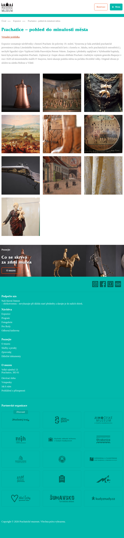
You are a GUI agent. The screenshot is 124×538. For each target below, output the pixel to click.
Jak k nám (6, 386)
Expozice (17, 21)
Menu (117, 7)
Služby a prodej (8, 348)
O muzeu (10, 270)
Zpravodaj (6, 352)
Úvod (3, 21)
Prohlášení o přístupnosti (13, 390)
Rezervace (101, 7)
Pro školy (6, 326)
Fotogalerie (6, 322)
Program (5, 318)
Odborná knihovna (10, 330)
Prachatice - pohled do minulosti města (44, 21)
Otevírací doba (8, 378)
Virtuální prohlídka (10, 37)
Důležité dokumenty (11, 356)
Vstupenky (6, 382)
